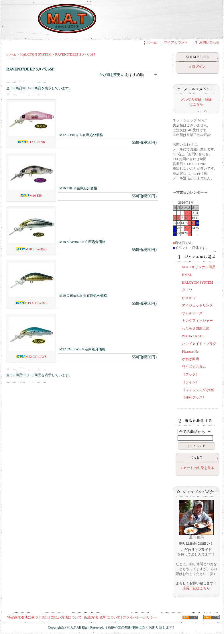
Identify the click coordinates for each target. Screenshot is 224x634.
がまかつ (189, 298)
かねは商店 (190, 359)
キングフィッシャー (197, 321)
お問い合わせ (207, 42)
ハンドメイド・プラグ (199, 344)
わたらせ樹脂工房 (195, 328)
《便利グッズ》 (194, 397)
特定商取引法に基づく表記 (27, 617)
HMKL (187, 275)
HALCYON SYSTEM (36, 54)
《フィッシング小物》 (199, 390)
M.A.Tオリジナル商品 (198, 267)
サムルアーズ (192, 313)
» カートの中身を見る (197, 468)
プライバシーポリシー (140, 617)
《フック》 (190, 374)
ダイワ (187, 290)
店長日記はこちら (196, 588)
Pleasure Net (190, 352)
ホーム (151, 42)
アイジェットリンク (197, 305)
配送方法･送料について (102, 617)
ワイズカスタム (194, 367)
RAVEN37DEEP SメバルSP (75, 54)
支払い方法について (66, 617)
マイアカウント (176, 42)
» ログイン (197, 66)
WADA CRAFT (193, 336)
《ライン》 (190, 382)
